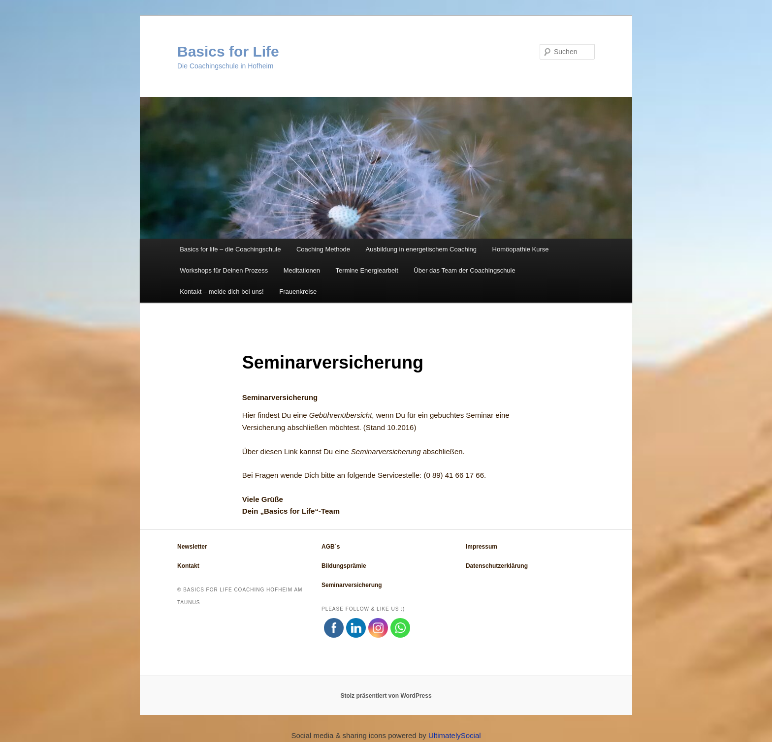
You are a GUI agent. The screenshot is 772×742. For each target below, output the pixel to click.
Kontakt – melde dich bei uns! (222, 291)
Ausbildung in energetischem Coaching (421, 249)
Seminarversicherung (386, 451)
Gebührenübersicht (340, 415)
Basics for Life (228, 51)
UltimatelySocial (454, 735)
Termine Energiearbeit (367, 270)
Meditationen (302, 270)
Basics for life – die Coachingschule (230, 249)
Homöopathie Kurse (520, 249)
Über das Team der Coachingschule (464, 270)
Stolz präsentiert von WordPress (385, 695)
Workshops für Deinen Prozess (224, 270)
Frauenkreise (298, 291)
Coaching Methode (323, 249)
